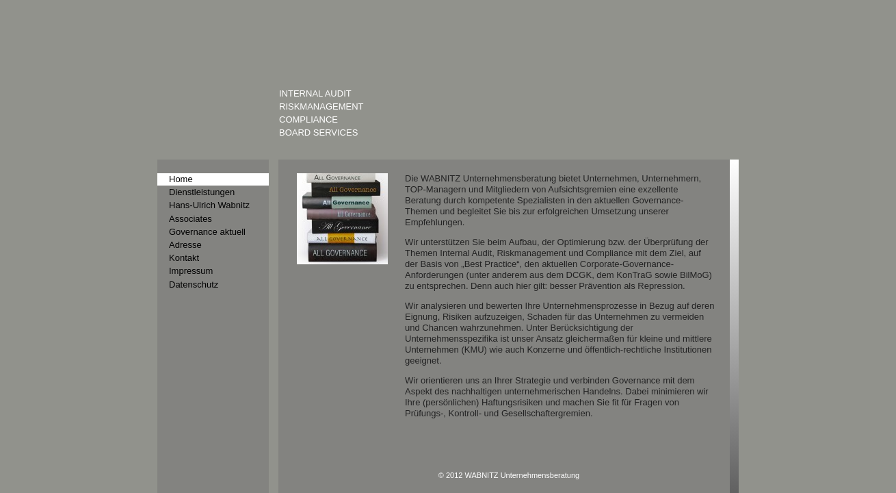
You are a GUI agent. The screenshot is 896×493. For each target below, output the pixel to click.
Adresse (184, 239)
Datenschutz (192, 276)
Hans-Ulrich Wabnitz (206, 203)
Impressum (189, 264)
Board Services (315, 132)
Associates (189, 215)
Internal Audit (312, 93)
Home (180, 179)
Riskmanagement (318, 106)
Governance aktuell (204, 227)
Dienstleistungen (199, 191)
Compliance (306, 119)
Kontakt (183, 252)
